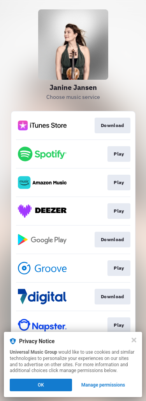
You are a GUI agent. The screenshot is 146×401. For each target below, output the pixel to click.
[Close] (134, 340)
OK (41, 385)
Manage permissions (103, 385)
